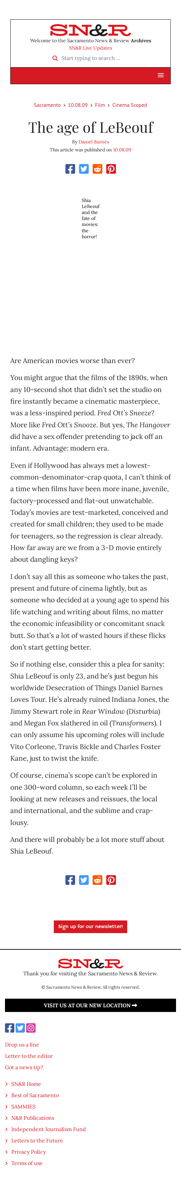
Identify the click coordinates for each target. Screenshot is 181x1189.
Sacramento (47, 104)
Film (100, 104)
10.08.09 (78, 104)
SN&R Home (26, 1084)
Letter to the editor (29, 1056)
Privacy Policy (28, 1151)
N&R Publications (32, 1117)
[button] (160, 75)
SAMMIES (23, 1106)
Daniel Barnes (94, 142)
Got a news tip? (24, 1067)
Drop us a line (22, 1044)
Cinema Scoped (129, 104)
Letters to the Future (37, 1140)
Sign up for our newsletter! (90, 926)
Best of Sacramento (35, 1095)
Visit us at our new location (90, 1005)
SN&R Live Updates (90, 48)
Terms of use (27, 1163)
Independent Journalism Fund (48, 1129)
